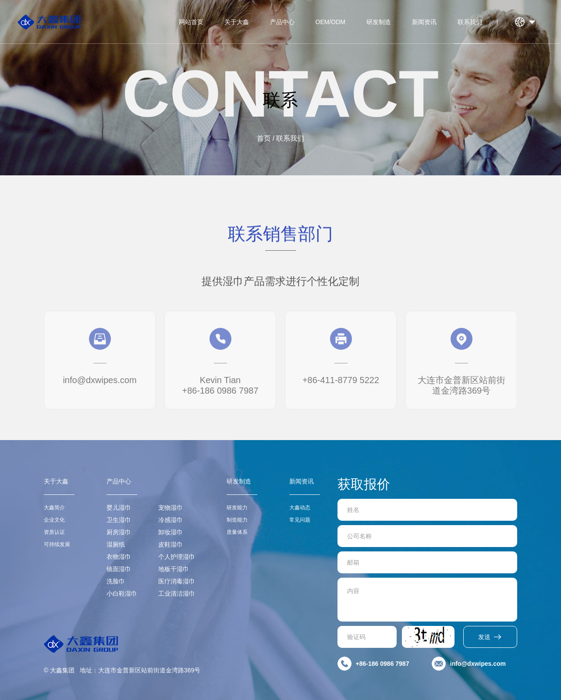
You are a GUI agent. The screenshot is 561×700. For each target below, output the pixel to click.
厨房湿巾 (119, 532)
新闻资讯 (424, 21)
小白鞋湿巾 (122, 593)
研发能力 (237, 508)
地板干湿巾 (173, 568)
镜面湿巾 (119, 568)
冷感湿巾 (170, 519)
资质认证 (54, 532)
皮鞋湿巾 (170, 544)
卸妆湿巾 (170, 532)
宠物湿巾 (170, 507)
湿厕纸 (116, 544)
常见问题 (299, 520)
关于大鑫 (236, 21)
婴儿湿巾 (119, 507)
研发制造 (378, 21)
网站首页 (191, 21)
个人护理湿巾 (176, 556)
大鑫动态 (299, 508)
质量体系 (237, 532)
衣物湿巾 (119, 556)
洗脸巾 (116, 581)
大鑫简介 (54, 508)
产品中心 (282, 21)
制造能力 (237, 520)
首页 (264, 138)
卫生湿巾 (119, 519)
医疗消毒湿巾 (176, 581)
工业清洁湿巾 (176, 593)
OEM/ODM (330, 21)
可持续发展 (57, 544)
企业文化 (54, 520)
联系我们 (470, 21)
